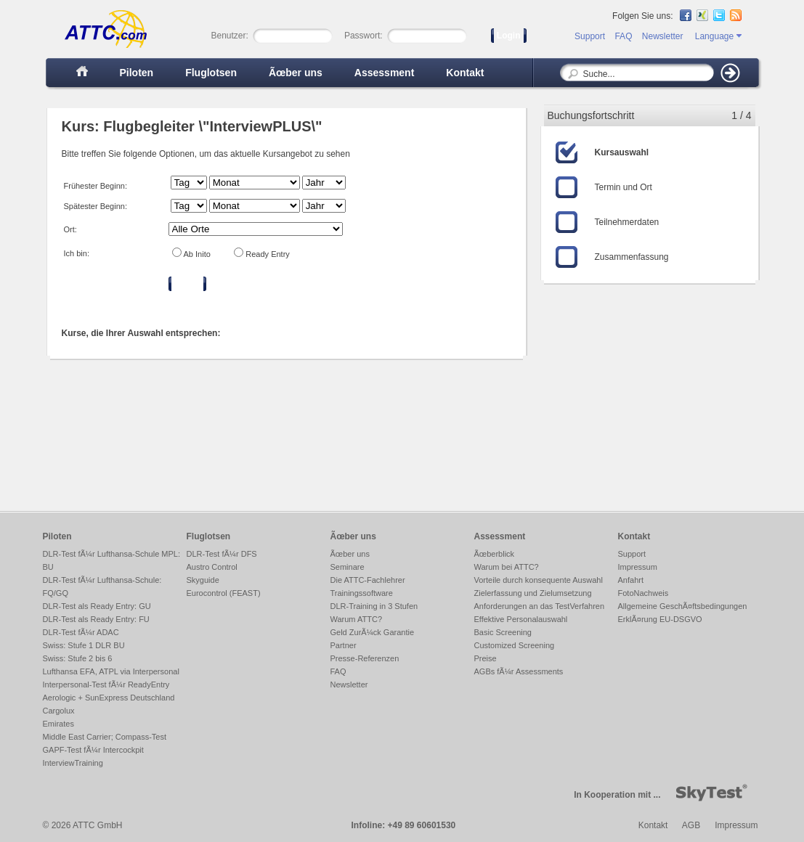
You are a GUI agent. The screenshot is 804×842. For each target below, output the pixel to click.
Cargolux (59, 710)
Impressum (637, 567)
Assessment (384, 72)
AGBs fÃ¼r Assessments (519, 671)
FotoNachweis (643, 593)
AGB (691, 825)
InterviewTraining (73, 763)
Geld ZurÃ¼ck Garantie (372, 632)
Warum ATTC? (356, 619)
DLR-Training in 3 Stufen (374, 606)
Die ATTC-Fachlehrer (367, 580)
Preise (485, 658)
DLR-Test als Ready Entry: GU (97, 606)
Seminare (347, 567)
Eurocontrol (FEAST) (224, 593)
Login (509, 35)
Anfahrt (630, 580)
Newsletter (662, 36)
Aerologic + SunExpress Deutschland (109, 697)
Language (718, 36)
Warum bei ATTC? (506, 567)
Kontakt (465, 72)
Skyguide (203, 580)
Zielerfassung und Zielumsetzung (533, 593)
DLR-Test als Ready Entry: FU (96, 619)
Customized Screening (514, 645)
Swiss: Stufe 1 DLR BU (84, 645)
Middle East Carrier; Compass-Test (105, 736)
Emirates (58, 723)
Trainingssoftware (361, 593)
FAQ (623, 36)
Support (589, 36)
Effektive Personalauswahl (521, 619)
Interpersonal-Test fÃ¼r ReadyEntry (106, 684)
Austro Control (212, 567)
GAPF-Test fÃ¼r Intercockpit (93, 749)
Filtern (187, 284)
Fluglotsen (211, 72)
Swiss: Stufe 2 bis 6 (78, 658)
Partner (343, 645)
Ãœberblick (494, 553)
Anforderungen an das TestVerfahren (539, 606)
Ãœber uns (295, 72)
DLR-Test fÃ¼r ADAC (81, 632)
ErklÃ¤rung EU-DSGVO (660, 619)
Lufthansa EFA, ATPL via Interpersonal (111, 671)
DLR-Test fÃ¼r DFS (222, 553)
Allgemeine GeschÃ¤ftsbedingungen (682, 606)
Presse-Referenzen (364, 658)
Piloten (137, 72)
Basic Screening (503, 632)
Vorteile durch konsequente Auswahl (538, 580)
